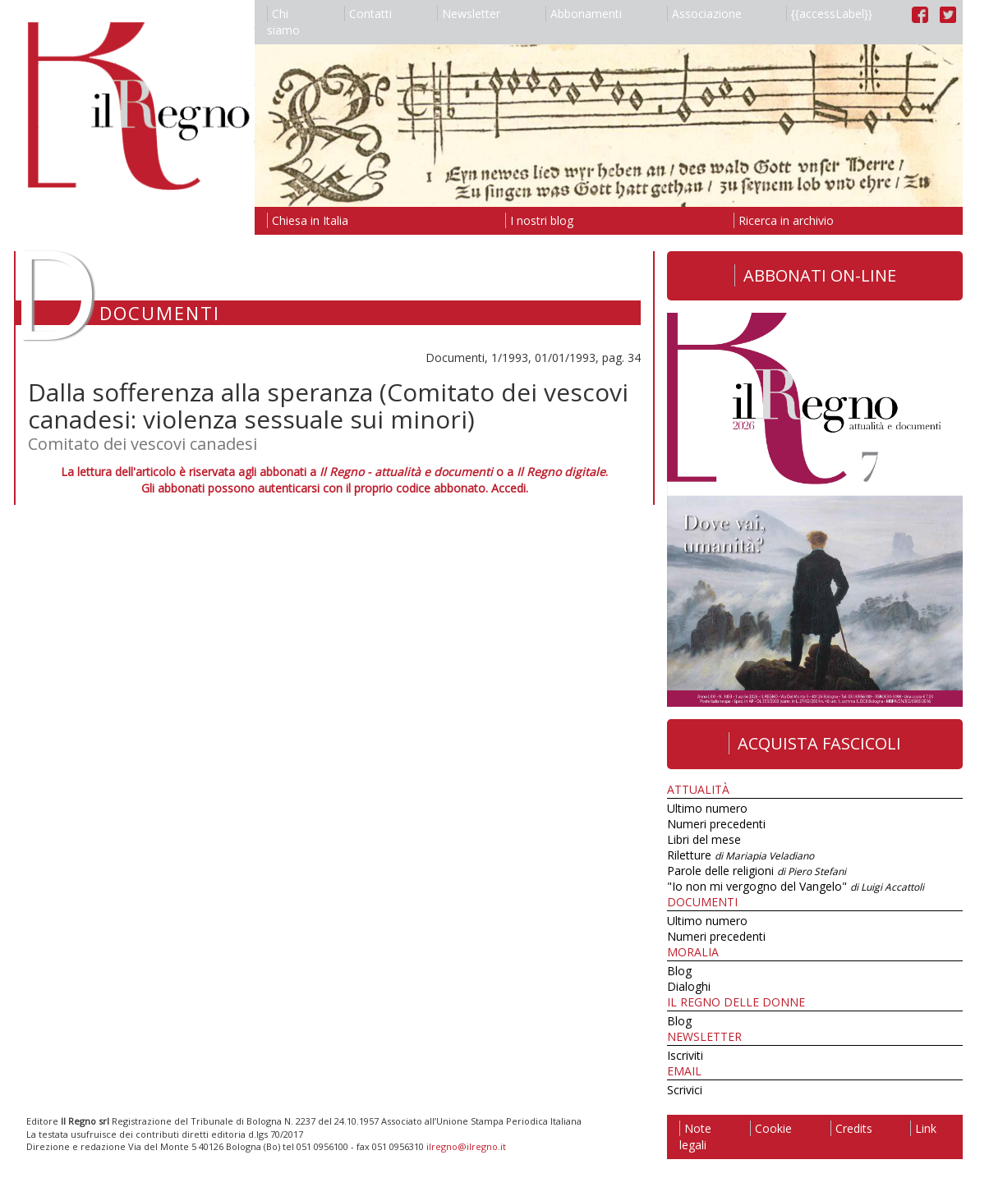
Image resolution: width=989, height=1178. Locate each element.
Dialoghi (689, 986)
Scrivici (684, 1090)
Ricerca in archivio (784, 220)
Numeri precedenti (716, 824)
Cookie (771, 1128)
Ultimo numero (707, 808)
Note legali (695, 1137)
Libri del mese (704, 839)
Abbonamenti (583, 13)
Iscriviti (685, 1055)
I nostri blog (539, 220)
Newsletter (468, 13)
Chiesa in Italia (307, 220)
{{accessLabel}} (829, 13)
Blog (679, 971)
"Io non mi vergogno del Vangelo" (795, 886)
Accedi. (509, 488)
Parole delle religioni (756, 870)
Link (923, 1128)
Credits (851, 1128)
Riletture (740, 855)
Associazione (704, 13)
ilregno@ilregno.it (466, 1146)
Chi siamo (283, 22)
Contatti (368, 13)
